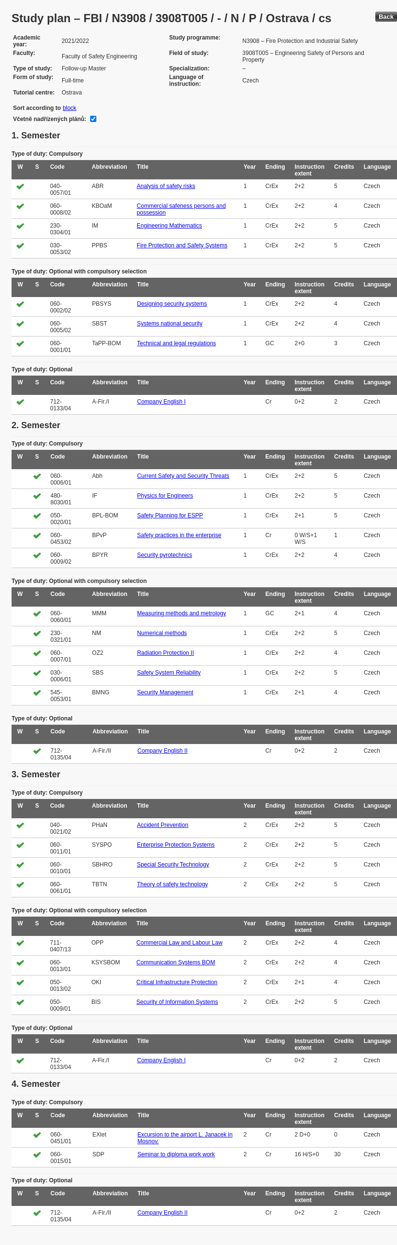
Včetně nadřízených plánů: (49, 119)
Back (386, 16)
